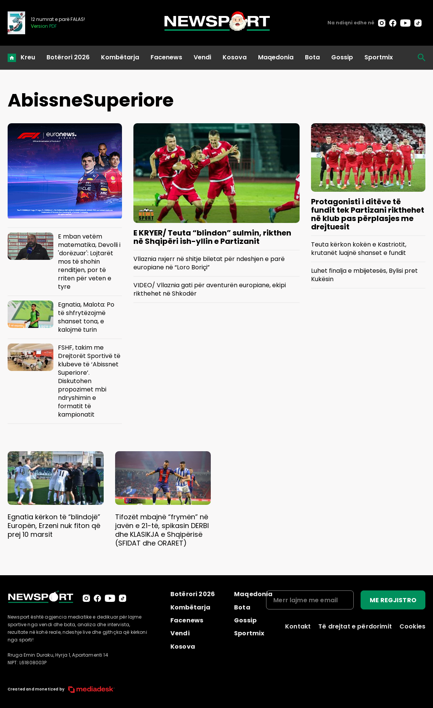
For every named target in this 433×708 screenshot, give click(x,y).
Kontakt (298, 626)
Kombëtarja (120, 57)
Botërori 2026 (68, 57)
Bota (312, 57)
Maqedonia (275, 57)
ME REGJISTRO (393, 600)
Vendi (202, 57)
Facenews (166, 57)
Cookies (412, 626)
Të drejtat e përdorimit (355, 626)
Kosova (235, 57)
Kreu (28, 57)
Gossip (342, 57)
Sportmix (378, 57)
